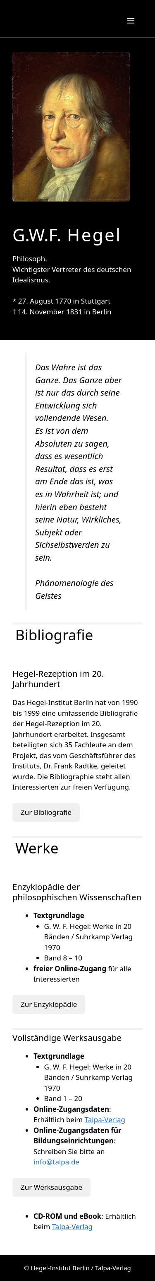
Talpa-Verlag (105, 1119)
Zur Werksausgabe (51, 1187)
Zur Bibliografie (46, 812)
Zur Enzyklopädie (49, 1004)
